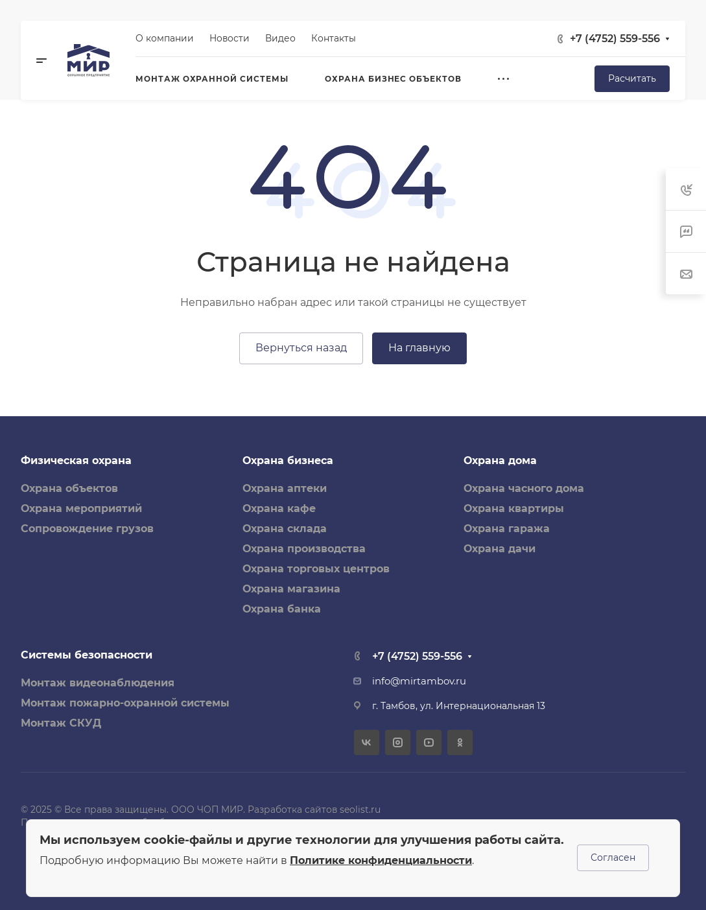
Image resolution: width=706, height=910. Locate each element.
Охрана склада (284, 528)
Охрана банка (281, 609)
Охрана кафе (279, 508)
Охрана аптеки (284, 488)
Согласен (613, 857)
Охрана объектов (69, 488)
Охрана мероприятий (81, 508)
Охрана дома (500, 460)
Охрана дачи (499, 548)
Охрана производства (304, 548)
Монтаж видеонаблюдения (97, 683)
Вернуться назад (301, 348)
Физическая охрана (76, 460)
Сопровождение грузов (87, 528)
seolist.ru (360, 809)
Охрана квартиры (514, 508)
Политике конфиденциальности (381, 860)
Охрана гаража (507, 528)
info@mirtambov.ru (419, 681)
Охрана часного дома (524, 488)
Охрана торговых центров (316, 569)
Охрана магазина (291, 589)
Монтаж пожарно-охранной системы (125, 703)
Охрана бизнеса (287, 460)
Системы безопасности (86, 655)
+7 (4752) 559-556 (615, 38)
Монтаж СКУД (61, 723)
